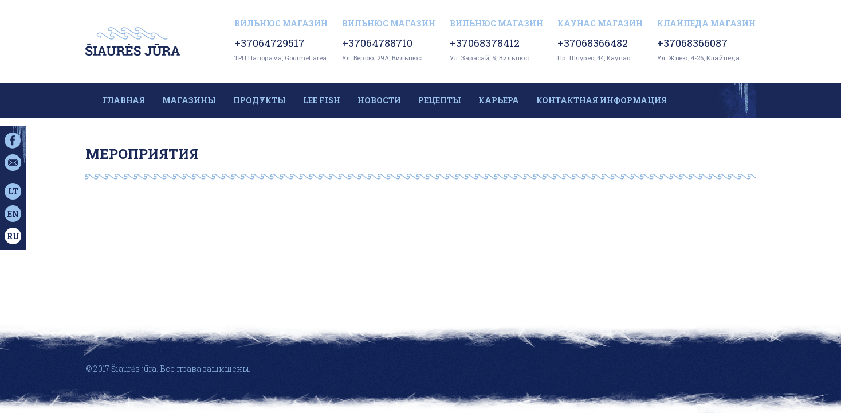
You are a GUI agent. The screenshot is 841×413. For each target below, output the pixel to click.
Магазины (189, 100)
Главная (124, 100)
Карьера (498, 100)
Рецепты (439, 100)
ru (13, 236)
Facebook (13, 140)
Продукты (259, 100)
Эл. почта (13, 162)
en (13, 213)
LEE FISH (321, 100)
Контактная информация (601, 100)
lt (13, 191)
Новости (379, 100)
